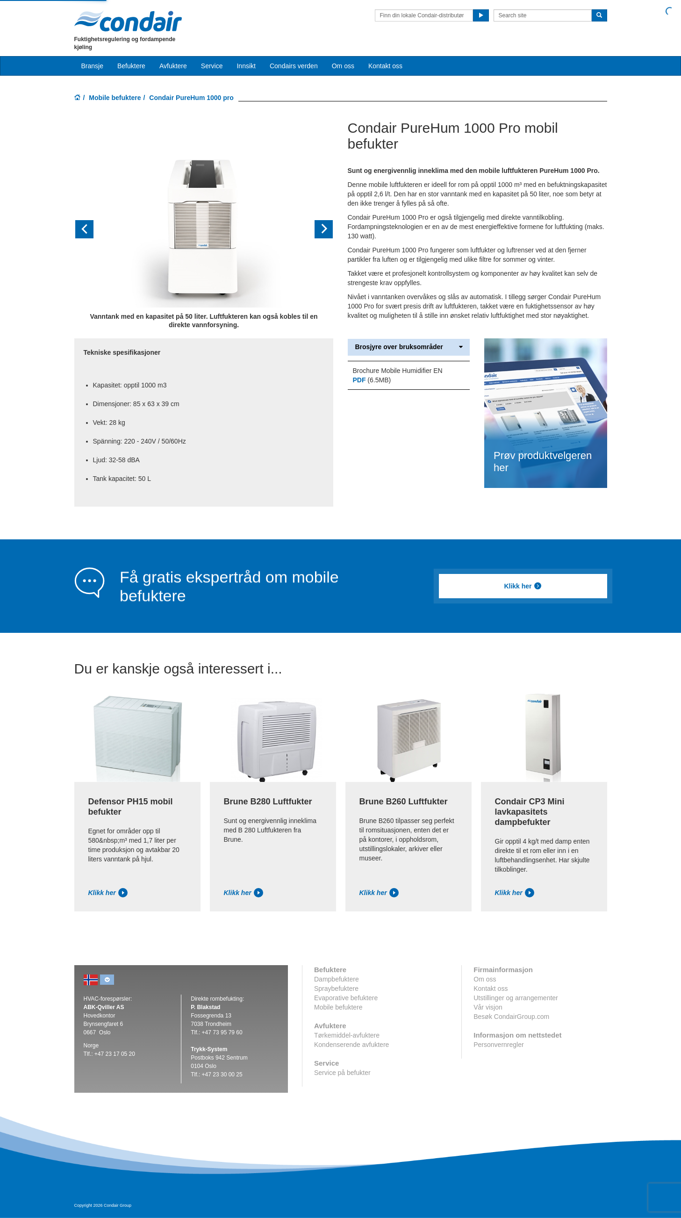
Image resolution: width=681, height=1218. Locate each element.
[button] (93, 229)
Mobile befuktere (115, 97)
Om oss (484, 979)
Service (212, 66)
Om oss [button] (343, 66)
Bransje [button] (92, 66)
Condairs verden (294, 66)
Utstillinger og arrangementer (515, 998)
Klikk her (522, 586)
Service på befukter (342, 1072)
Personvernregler (498, 1044)
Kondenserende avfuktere (351, 1044)
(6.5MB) (371, 380)
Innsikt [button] (246, 66)
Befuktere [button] (131, 66)
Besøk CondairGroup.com (511, 1016)
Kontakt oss (385, 66)
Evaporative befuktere (346, 998)
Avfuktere (173, 66)
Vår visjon (487, 1007)
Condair (128, 21)
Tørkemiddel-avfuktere (347, 1035)
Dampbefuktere (336, 979)
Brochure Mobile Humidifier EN (397, 370)
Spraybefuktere (336, 988)
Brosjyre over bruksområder (408, 347)
